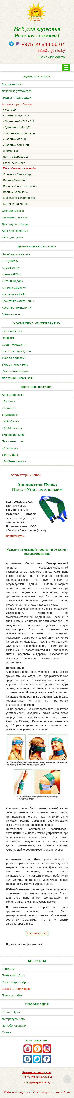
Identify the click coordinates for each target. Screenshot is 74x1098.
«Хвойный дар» (12, 281)
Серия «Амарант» (14, 344)
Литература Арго (13, 1019)
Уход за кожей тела (15, 364)
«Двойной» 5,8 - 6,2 (16, 127)
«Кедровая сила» (13, 434)
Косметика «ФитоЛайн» (18, 301)
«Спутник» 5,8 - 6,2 (16, 115)
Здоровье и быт (12, 84)
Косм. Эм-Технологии (16, 307)
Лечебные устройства (17, 91)
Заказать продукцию (16, 988)
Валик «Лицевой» (15, 180)
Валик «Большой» (15, 192)
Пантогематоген (13, 441)
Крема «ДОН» (11, 274)
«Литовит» (9, 408)
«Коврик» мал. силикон (19, 133)
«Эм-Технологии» (14, 461)
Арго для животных (15, 230)
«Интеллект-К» (12, 331)
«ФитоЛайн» (10, 454)
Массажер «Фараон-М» (19, 197)
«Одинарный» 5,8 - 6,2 (18, 121)
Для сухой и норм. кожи (18, 377)
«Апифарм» (10, 448)
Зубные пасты (11, 314)
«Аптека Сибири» (14, 287)
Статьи (6, 1032)
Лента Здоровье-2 (15, 156)
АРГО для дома (12, 237)
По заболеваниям (14, 1025)
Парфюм (8, 337)
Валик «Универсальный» (20, 186)
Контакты (8, 968)
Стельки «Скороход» (17, 174)
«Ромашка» (11, 150)
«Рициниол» (10, 261)
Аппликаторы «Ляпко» (17, 104)
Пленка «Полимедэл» (17, 97)
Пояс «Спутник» (14, 162)
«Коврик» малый (14, 139)
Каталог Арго (11, 1012)
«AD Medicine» (12, 428)
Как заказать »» (37, 933)
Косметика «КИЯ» (14, 294)
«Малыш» (10, 109)
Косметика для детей (16, 351)
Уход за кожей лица (15, 371)
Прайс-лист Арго (13, 975)
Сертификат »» (15, 536)
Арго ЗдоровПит (13, 394)
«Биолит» (8, 401)
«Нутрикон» (10, 414)
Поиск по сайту (52, 57)
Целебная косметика (16, 254)
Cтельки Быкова (13, 210)
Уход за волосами (14, 357)
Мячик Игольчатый (15, 203)
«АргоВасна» (11, 267)
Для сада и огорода (15, 224)
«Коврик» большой (16, 144)
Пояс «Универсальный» (19, 168)
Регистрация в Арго (15, 982)
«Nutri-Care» (10, 421)
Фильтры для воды (14, 217)
